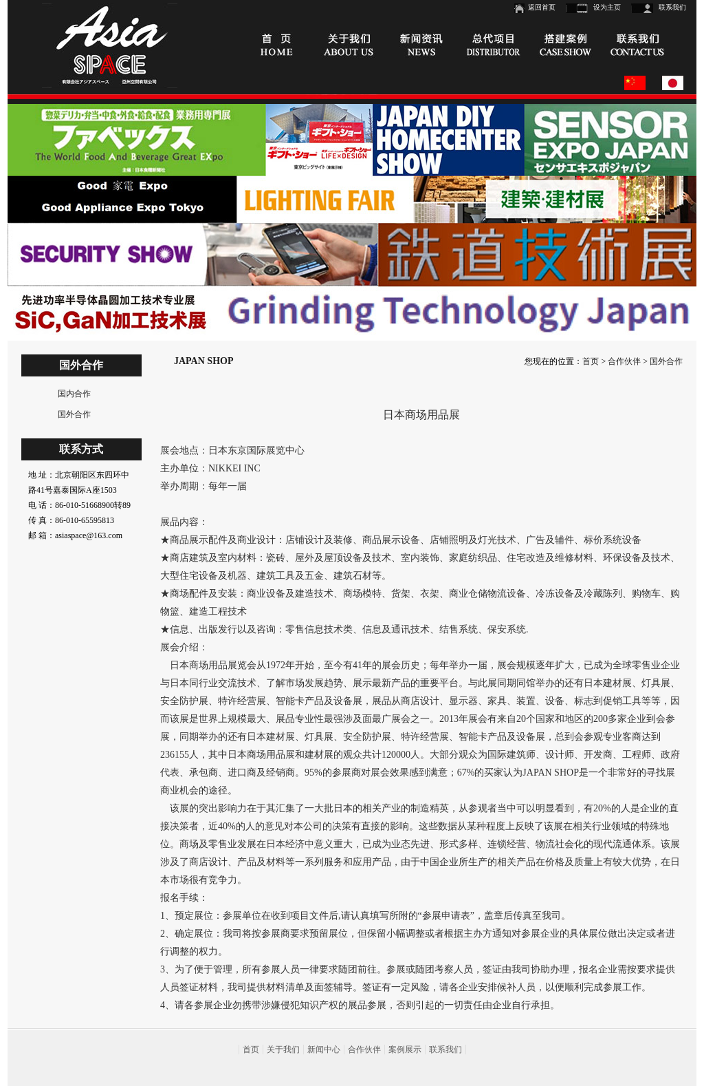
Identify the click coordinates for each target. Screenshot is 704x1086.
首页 (590, 361)
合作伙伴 (624, 361)
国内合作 (74, 393)
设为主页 (607, 7)
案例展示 (404, 1049)
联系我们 (672, 7)
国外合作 (74, 414)
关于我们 (283, 1049)
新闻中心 (323, 1049)
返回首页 (542, 7)
